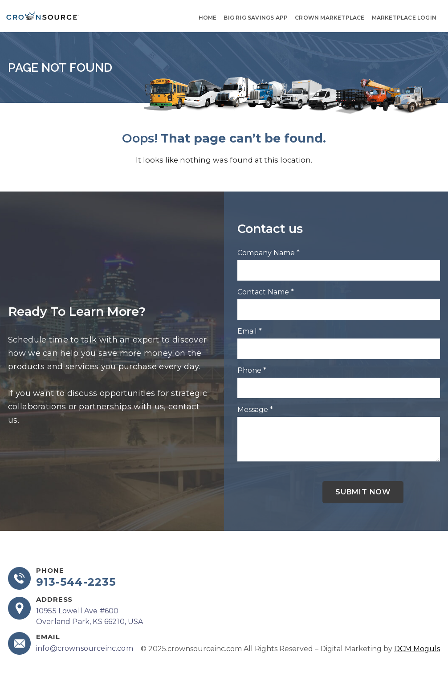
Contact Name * (265, 292)
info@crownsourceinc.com (84, 648)
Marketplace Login (404, 17)
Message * (255, 409)
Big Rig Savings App (256, 17)
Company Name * (268, 253)
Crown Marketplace (329, 17)
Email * (249, 331)
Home (208, 17)
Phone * (251, 370)
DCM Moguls (417, 648)
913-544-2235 (76, 582)
